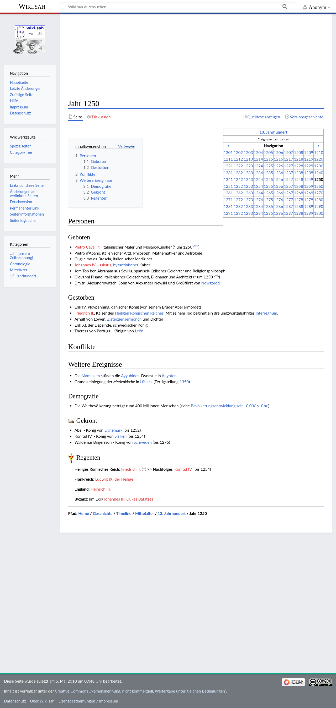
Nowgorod (210, 283)
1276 (278, 199)
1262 (238, 192)
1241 (228, 179)
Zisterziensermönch (124, 319)
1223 (248, 165)
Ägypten (169, 375)
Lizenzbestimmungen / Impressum (88, 701)
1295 (268, 213)
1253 (248, 186)
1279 (308, 199)
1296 (278, 213)
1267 (288, 192)
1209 (308, 152)
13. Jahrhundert (273, 132)
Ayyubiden (130, 375)
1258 (298, 186)
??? (195, 246)
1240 (318, 172)
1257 (288, 186)
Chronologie (20, 264)
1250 (318, 179)
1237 (288, 172)
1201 (228, 152)
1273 (248, 199)
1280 (318, 199)
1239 (308, 172)
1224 (258, 165)
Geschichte (103, 513)
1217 (288, 159)
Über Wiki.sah (42, 701)
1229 (308, 165)
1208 (298, 152)
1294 (258, 213)
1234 (258, 172)
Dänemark (113, 430)
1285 (268, 206)
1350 (184, 381)
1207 (288, 152)
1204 (258, 152)
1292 (238, 213)
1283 (248, 206)
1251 (228, 186)
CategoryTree (21, 152)
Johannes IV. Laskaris (93, 264)
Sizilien (120, 436)
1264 (258, 192)
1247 (288, 179)
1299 (308, 213)
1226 (278, 165)
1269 (308, 192)
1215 (268, 159)
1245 (268, 179)
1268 (298, 192)
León (139, 330)
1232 (238, 172)
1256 (278, 186)
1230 (318, 165)
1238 (298, 172)
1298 (298, 213)
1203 (248, 152)
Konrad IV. (184, 469)
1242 (238, 179)
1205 (268, 152)
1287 (288, 206)
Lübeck (146, 381)
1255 (268, 186)
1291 (228, 213)
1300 (318, 213)
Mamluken (91, 375)
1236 (278, 172)
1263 (248, 192)
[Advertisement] (196, 56)
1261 (228, 192)
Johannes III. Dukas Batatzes (128, 499)
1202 (238, 152)
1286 (278, 206)
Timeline (124, 513)
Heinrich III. (101, 489)
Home (83, 513)
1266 (278, 192)
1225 (268, 165)
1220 (318, 159)
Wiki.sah (32, 6)
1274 (258, 199)
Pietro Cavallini (88, 247)
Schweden (143, 442)
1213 (248, 159)
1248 (298, 179)
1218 (298, 159)
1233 (248, 172)
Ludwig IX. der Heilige (114, 479)
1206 (278, 152)
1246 (278, 179)
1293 (248, 213)
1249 (308, 179)
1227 (288, 165)
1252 (238, 186)
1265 (268, 192)
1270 (318, 192)
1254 (258, 186)
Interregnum (266, 313)
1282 (238, 206)
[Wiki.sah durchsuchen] (178, 6)
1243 (248, 179)
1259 (308, 186)
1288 (298, 206)
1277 (288, 199)
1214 (258, 159)
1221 (228, 165)
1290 (318, 206)
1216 (278, 159)
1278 (298, 199)
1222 (238, 165)
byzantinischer (125, 264)
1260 (318, 186)
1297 (288, 213)
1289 (308, 206)
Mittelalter (144, 513)
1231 (228, 172)
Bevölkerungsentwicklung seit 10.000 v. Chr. (229, 405)
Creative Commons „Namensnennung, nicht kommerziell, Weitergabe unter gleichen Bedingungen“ (140, 691)
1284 (258, 206)
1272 (238, 199)
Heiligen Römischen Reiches (139, 313)
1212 (238, 159)
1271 (228, 199)
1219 (308, 159)
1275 (268, 199)
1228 (298, 165)
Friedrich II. (84, 313)
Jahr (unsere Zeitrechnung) (21, 255)
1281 (228, 206)
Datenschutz (15, 701)
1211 (228, 159)
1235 (268, 172)
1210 (318, 152)
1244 (258, 179)
